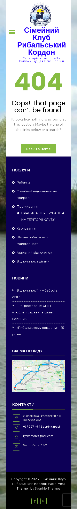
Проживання (27, 206)
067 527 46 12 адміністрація (42, 426)
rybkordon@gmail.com (38, 436)
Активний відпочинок (34, 252)
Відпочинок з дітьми (33, 261)
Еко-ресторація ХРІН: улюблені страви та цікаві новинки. (32, 312)
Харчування (26, 228)
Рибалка (23, 182)
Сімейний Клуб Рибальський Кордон (41, 41)
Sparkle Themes (47, 488)
